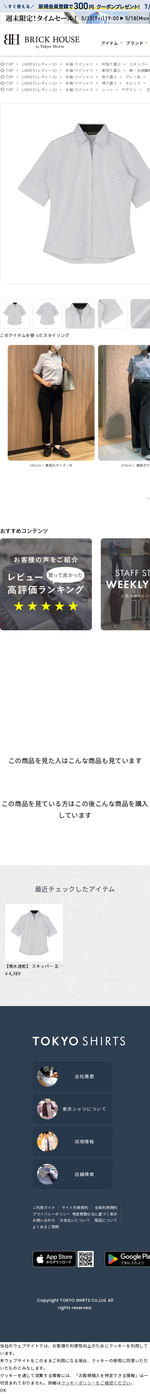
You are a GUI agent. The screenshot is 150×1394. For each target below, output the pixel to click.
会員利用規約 (106, 1207)
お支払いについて (75, 1220)
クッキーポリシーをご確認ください (96, 1383)
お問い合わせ (44, 1220)
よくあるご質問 (46, 1226)
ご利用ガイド (44, 1207)
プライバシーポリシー (51, 1213)
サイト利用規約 (75, 1207)
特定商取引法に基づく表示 (94, 1213)
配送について (106, 1220)
